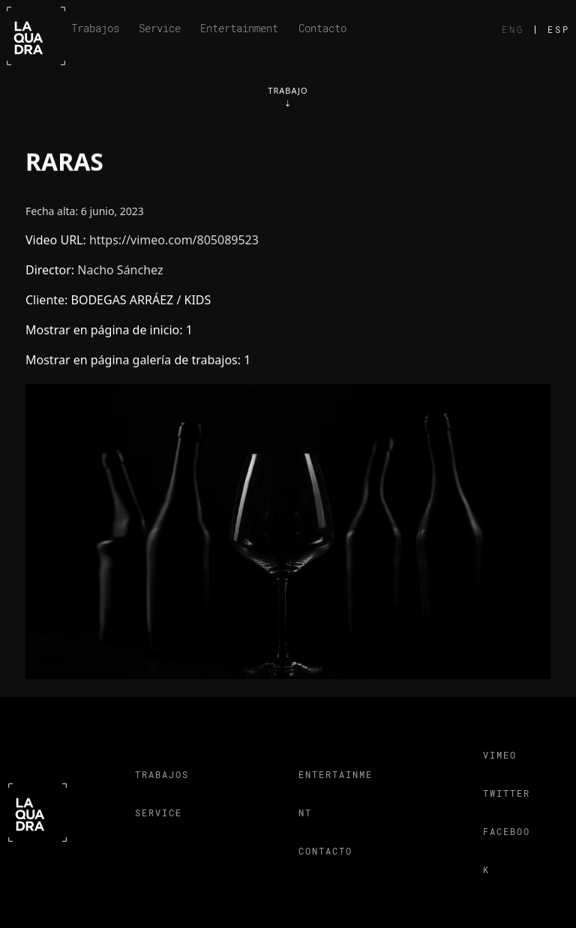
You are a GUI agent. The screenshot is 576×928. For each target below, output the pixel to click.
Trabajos (95, 28)
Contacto (322, 28)
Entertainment (239, 28)
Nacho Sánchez (120, 270)
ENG (513, 29)
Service (160, 28)
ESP (559, 29)
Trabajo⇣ (288, 97)
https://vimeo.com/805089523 (174, 240)
